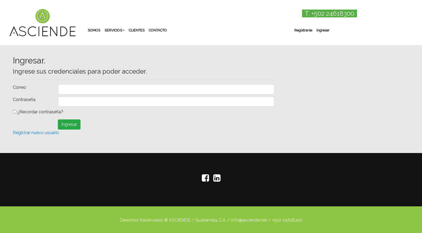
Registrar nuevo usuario (36, 132)
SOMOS (94, 30)
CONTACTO (158, 30)
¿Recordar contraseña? (40, 111)
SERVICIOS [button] (113, 30)
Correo (19, 87)
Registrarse (303, 30)
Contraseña (24, 99)
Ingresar (322, 30)
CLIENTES (136, 30)
